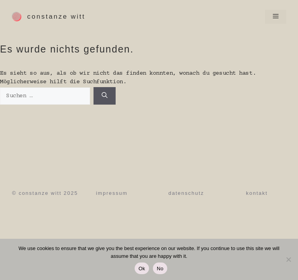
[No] (288, 259)
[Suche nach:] (45, 96)
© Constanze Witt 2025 (45, 193)
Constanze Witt (56, 16)
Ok (142, 268)
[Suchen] (105, 96)
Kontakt (257, 193)
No (160, 268)
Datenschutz (186, 193)
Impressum (112, 193)
